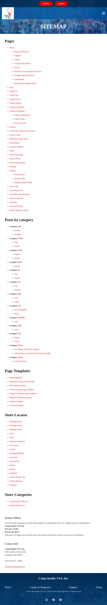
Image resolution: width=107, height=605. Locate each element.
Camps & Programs (17, 111)
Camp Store (14, 95)
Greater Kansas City (17, 477)
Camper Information (22, 115)
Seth (16, 286)
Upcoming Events (16, 190)
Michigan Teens (16, 429)
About (12, 48)
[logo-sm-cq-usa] (8, 13)
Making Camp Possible (23, 182)
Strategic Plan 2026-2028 (24, 75)
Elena (16, 314)
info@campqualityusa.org (15, 567)
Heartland (13, 473)
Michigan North (16, 426)
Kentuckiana (14, 461)
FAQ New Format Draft (19, 139)
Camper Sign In (16, 103)
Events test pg (15, 135)
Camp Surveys (15, 99)
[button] (104, 13)
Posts (20, 345)
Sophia (17, 254)
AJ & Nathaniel (20, 310)
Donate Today (19, 178)
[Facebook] (53, 600)
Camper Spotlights (17, 107)
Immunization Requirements (25, 83)
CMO (20, 238)
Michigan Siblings (17, 453)
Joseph (17, 278)
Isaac (16, 330)
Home (12, 151)
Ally (16, 242)
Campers (17, 56)
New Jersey (14, 445)
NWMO (21, 318)
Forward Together (16, 147)
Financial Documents (22, 63)
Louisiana (13, 457)
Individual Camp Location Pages (22, 382)
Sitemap (13, 167)
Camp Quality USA (17, 505)
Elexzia (17, 266)
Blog (11, 87)
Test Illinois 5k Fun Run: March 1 (27, 349)
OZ (19, 333)
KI (19, 282)
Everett (17, 246)
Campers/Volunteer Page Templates (23, 393)
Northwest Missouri (17, 441)
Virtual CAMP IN (16, 198)
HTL (20, 262)
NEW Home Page (16, 155)
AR (19, 226)
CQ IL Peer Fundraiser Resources (22, 131)
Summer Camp (20, 123)
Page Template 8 (16, 378)
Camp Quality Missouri (19, 501)
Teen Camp (14, 186)
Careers (17, 60)
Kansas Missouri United (19, 210)
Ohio (11, 437)
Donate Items (19, 175)
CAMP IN (13, 91)
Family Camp (19, 119)
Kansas (12, 465)
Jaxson (17, 337)
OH (19, 326)
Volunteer (13, 202)
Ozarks (12, 449)
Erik (16, 322)
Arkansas (13, 485)
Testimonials (19, 79)
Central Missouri (16, 481)
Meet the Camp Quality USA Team (27, 71)
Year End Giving (16, 206)
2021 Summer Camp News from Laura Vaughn (32, 353)
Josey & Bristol (20, 361)
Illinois (12, 469)
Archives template (17, 405)
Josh (16, 298)
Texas (20, 357)
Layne (16, 341)
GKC (20, 250)
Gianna (17, 258)
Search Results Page (17, 163)
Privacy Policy (15, 159)
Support (13, 171)
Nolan (16, 302)
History (17, 67)
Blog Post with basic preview (21, 397)
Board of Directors (21, 52)
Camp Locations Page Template (22, 389)
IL (19, 270)
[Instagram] (46, 600)
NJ (19, 306)
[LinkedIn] (60, 600)
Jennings (17, 234)
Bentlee (17, 230)
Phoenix (17, 290)
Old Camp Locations (17, 386)
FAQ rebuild (14, 143)
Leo (15, 274)
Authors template (16, 401)
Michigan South (16, 422)
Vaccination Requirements (20, 194)
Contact (13, 127)
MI (19, 294)
